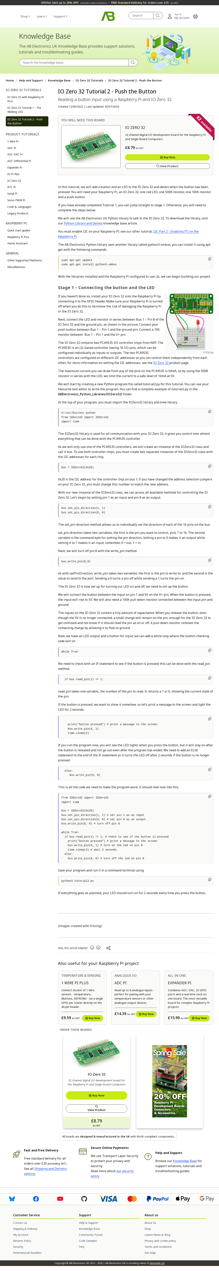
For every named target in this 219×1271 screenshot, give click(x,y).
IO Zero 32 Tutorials (89, 80)
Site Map (150, 1253)
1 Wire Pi (12, 141)
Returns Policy (22, 1241)
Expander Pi (14, 167)
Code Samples (88, 1241)
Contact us (20, 1223)
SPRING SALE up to (74, 2)
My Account (20, 1235)
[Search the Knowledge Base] (74, 62)
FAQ (81, 1247)
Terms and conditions (158, 1247)
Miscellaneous (16, 267)
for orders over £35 (144, 2)
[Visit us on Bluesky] (12, 1198)
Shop (24, 16)
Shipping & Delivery (25, 1229)
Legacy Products (17, 213)
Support (59, 16)
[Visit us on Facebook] (36, 1198)
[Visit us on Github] (84, 1198)
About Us (150, 1223)
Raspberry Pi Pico (18, 237)
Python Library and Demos (83, 223)
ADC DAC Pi (14, 154)
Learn (41, 16)
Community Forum (91, 1235)
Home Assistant (17, 243)
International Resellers (27, 1253)
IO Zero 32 (14, 180)
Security (18, 1247)
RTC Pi (11, 187)
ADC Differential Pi (19, 161)
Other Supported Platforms (24, 260)
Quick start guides (18, 230)
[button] (195, 16)
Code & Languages (19, 207)
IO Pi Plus (13, 174)
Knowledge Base (59, 80)
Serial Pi (12, 193)
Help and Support (31, 80)
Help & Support (88, 1223)
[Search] (158, 15)
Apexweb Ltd (157, 1263)
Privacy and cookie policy (160, 1241)
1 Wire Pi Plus (75, 982)
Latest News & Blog (157, 1235)
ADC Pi (11, 148)
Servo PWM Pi (16, 200)
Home (10, 80)
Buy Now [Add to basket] (167, 157)
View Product (168, 166)
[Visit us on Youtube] (60, 1198)
